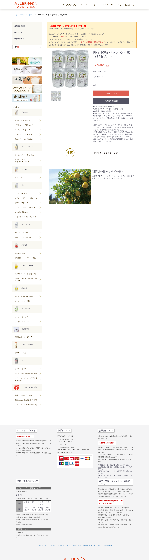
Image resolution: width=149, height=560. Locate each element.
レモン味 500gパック (28, 212)
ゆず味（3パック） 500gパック (28, 207)
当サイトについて (43, 545)
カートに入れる (111, 93)
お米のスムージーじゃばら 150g (28, 274)
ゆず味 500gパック (28, 203)
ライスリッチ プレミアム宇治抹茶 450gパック (28, 379)
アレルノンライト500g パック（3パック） (28, 161)
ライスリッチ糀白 (28, 369)
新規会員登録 (19, 26)
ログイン (18, 32)
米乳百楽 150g (28, 253)
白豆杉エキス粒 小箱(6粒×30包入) (28, 405)
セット (95, 79)
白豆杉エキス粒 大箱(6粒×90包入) (28, 400)
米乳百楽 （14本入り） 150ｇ (28, 258)
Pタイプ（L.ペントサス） (28, 237)
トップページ (19, 15)
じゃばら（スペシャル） (28, 322)
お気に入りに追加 (111, 101)
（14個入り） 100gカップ (28, 125)
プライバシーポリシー (74, 545)
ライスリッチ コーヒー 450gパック (28, 373)
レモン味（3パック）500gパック (28, 217)
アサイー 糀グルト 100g (28, 301)
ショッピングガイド (57, 545)
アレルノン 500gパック (28, 130)
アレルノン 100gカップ (28, 120)
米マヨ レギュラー (28, 353)
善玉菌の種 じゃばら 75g (28, 337)
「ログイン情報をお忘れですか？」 (93, 42)
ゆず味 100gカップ (28, 193)
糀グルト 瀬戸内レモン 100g (28, 296)
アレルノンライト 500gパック (28, 155)
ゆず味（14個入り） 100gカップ (28, 198)
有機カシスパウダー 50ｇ (28, 395)
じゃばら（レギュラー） (28, 317)
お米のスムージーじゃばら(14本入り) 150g (28, 279)
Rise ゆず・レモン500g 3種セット (28, 139)
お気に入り (19, 39)
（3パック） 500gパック (28, 134)
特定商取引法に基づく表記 (92, 545)
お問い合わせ (107, 545)
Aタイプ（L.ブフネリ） (28, 233)
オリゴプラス (28, 177)
